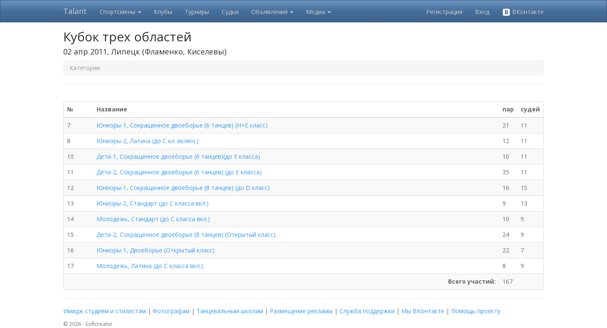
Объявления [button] (272, 12)
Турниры (197, 12)
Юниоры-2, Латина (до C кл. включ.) (148, 141)
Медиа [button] (318, 12)
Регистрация (444, 12)
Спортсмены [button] (120, 12)
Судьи (230, 12)
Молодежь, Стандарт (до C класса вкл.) (153, 219)
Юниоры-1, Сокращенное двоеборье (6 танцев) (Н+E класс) (182, 125)
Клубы (163, 12)
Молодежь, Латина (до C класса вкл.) (150, 266)
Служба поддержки (367, 311)
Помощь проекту (475, 311)
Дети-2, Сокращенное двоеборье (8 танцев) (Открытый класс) (186, 234)
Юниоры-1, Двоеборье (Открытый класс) (156, 250)
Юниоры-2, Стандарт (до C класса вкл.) (153, 203)
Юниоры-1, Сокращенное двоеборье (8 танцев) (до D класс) (183, 188)
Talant (75, 11)
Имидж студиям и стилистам (104, 311)
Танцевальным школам (229, 311)
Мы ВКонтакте (422, 311)
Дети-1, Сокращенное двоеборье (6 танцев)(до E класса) (178, 156)
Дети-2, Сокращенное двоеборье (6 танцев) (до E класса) (179, 172)
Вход (482, 12)
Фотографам (171, 311)
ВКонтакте (523, 12)
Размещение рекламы (301, 311)
